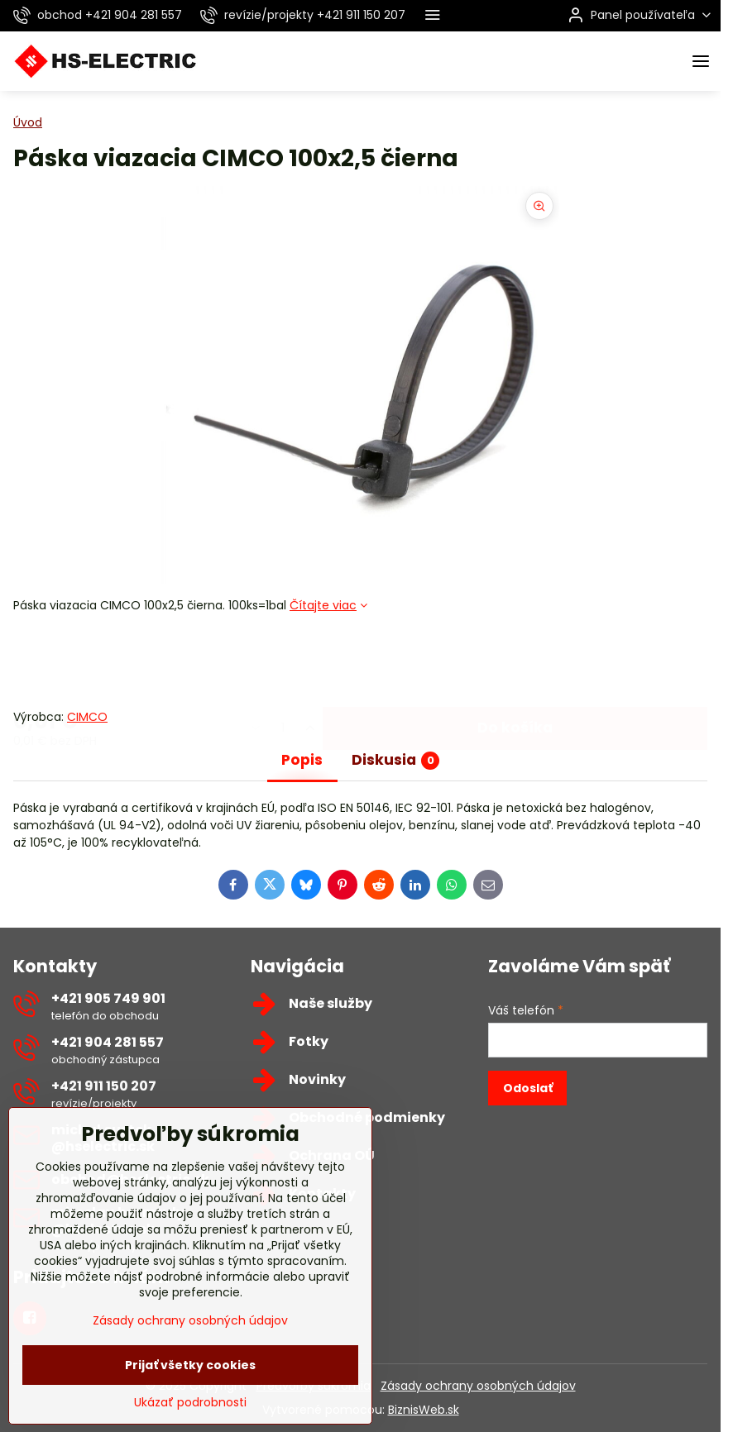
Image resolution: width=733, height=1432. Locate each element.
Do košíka (515, 661)
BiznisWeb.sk (423, 1409)
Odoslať (528, 1088)
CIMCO (87, 717)
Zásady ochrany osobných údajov (478, 1385)
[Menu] (701, 61)
